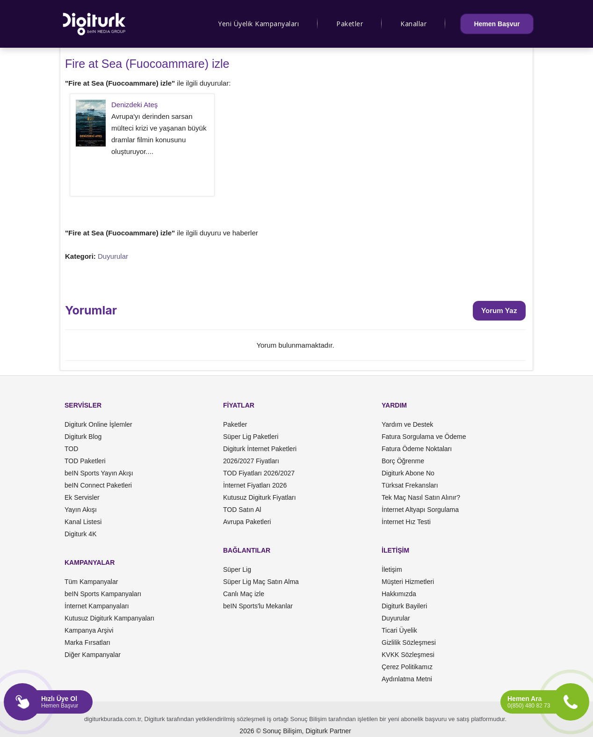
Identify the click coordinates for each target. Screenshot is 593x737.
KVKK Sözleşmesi (408, 654)
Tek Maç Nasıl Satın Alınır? (421, 497)
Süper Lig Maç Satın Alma (261, 581)
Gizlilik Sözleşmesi (409, 642)
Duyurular (113, 256)
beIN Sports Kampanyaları (103, 594)
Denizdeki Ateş (134, 105)
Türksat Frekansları (410, 485)
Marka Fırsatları (87, 642)
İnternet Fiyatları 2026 (255, 485)
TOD (71, 448)
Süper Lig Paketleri (250, 436)
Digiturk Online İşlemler (98, 424)
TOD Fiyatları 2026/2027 (259, 473)
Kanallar (413, 23)
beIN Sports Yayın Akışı (99, 473)
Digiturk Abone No (408, 473)
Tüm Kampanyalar (91, 581)
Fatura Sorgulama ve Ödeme (424, 436)
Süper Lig (237, 569)
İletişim (392, 569)
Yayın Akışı (81, 509)
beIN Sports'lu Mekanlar (258, 606)
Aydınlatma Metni (407, 679)
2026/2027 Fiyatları (251, 461)
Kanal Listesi (83, 521)
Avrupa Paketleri (247, 521)
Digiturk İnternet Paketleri (259, 448)
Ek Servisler (82, 497)
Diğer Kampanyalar (93, 654)
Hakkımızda (399, 594)
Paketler (349, 23)
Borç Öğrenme (403, 461)
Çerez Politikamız (407, 667)
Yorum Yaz (499, 310)
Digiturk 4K (80, 534)
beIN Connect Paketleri (98, 485)
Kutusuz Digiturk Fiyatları (259, 497)
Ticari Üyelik (399, 630)
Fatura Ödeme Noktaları (417, 448)
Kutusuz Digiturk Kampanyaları (109, 618)
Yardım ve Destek (407, 424)
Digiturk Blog (83, 436)
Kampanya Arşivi (89, 630)
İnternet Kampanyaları (97, 606)
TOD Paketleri (85, 461)
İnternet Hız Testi (406, 521)
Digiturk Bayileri (404, 606)
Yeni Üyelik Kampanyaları (258, 23)
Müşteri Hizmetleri (408, 581)
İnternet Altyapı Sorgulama (420, 509)
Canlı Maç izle (243, 594)
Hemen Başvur (497, 24)
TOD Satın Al (242, 509)
